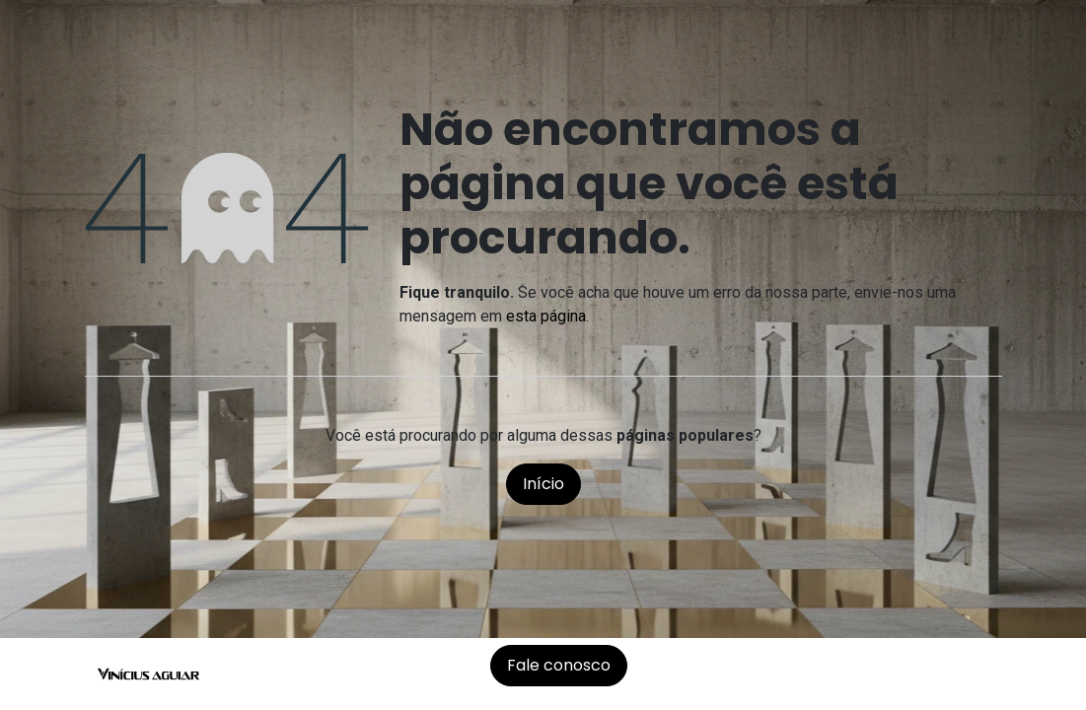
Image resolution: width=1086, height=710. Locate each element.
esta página (546, 316)
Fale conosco (559, 665)
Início (543, 483)
